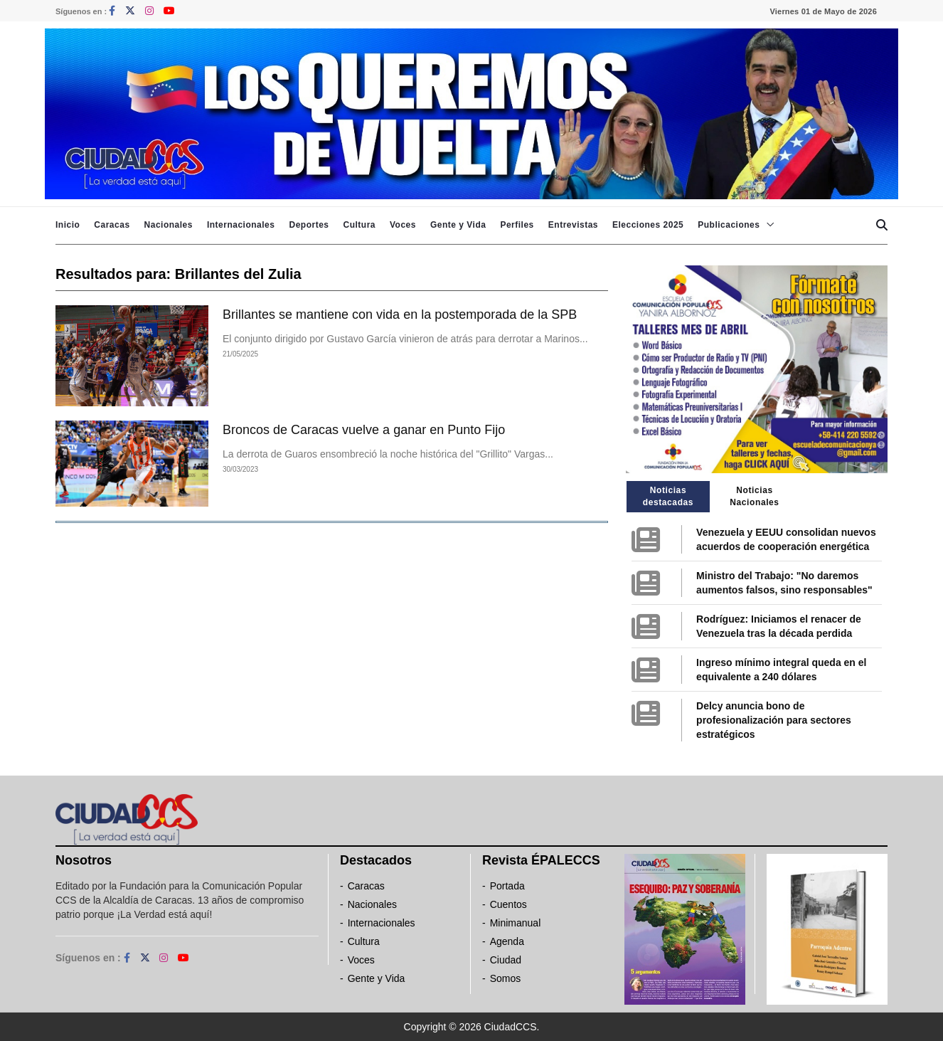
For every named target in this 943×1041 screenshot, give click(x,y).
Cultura (359, 225)
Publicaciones (729, 225)
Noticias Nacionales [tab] (754, 496)
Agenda (507, 941)
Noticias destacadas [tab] (668, 496)
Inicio (67, 225)
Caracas (111, 225)
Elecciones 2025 (647, 225)
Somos (505, 978)
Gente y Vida (458, 225)
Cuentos (508, 904)
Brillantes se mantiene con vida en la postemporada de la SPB (400, 314)
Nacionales (168, 225)
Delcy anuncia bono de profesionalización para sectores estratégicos (773, 720)
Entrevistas (573, 225)
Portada (507, 886)
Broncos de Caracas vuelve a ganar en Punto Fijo (364, 430)
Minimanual (515, 923)
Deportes (309, 225)
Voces (403, 225)
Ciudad (505, 960)
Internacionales (241, 225)
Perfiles (516, 225)
